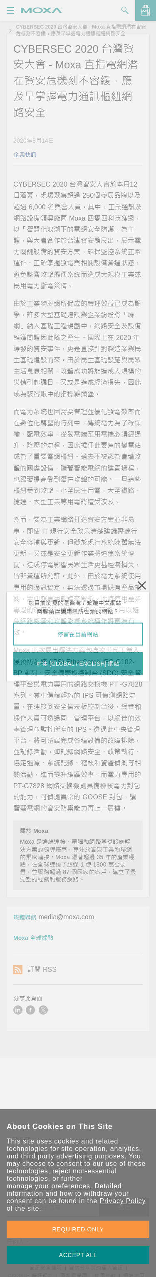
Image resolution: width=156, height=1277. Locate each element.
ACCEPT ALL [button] (78, 1255)
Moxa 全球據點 (33, 938)
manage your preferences (48, 1186)
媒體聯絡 (25, 917)
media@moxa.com (66, 917)
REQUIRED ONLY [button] (78, 1229)
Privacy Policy (122, 1200)
